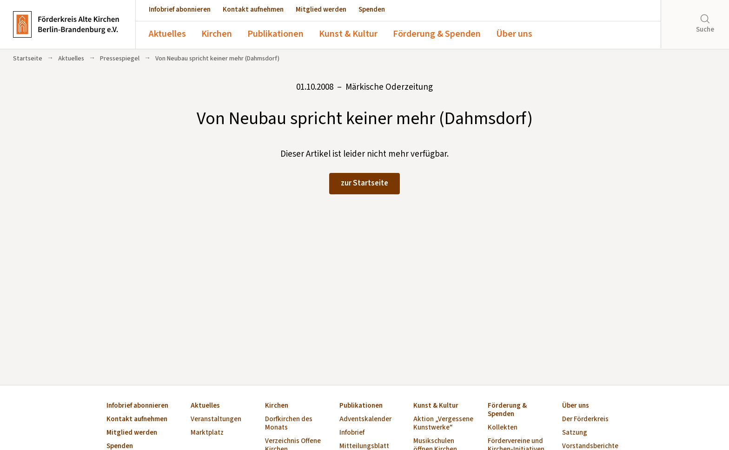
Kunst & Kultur (348, 33)
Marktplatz (207, 433)
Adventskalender (365, 419)
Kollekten (502, 428)
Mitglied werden (321, 9)
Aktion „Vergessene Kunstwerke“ (443, 423)
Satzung (574, 433)
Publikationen (275, 33)
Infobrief (351, 433)
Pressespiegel (119, 58)
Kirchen (216, 33)
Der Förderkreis (585, 419)
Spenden (371, 9)
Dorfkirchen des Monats (288, 423)
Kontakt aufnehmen (253, 9)
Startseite (27, 58)
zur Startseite (364, 183)
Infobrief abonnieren (180, 9)
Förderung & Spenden (437, 33)
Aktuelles (167, 33)
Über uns (514, 33)
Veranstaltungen (216, 419)
